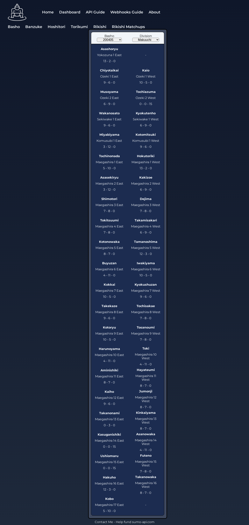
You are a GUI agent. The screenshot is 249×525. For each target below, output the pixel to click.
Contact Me (104, 522)
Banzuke (33, 26)
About (154, 12)
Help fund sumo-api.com (135, 522)
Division (146, 36)
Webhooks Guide (126, 12)
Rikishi (99, 26)
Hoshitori (56, 26)
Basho (14, 26)
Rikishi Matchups (128, 26)
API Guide (95, 12)
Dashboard (69, 12)
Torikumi (79, 26)
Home (48, 12)
